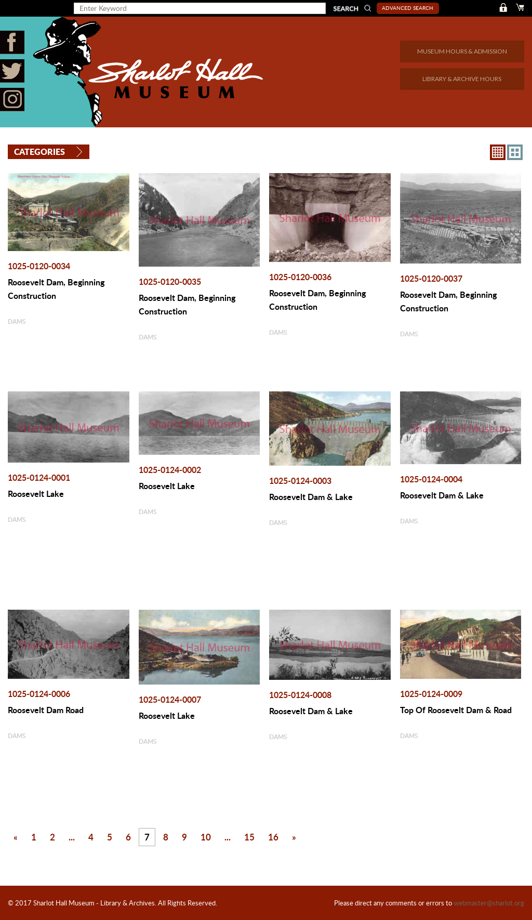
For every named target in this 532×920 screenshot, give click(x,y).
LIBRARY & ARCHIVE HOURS (461, 79)
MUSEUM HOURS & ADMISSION (462, 51)
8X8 (498, 152)
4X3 (515, 152)
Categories (39, 151)
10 (206, 837)
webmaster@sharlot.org (489, 903)
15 (249, 837)
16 (273, 837)
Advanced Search (407, 7)
